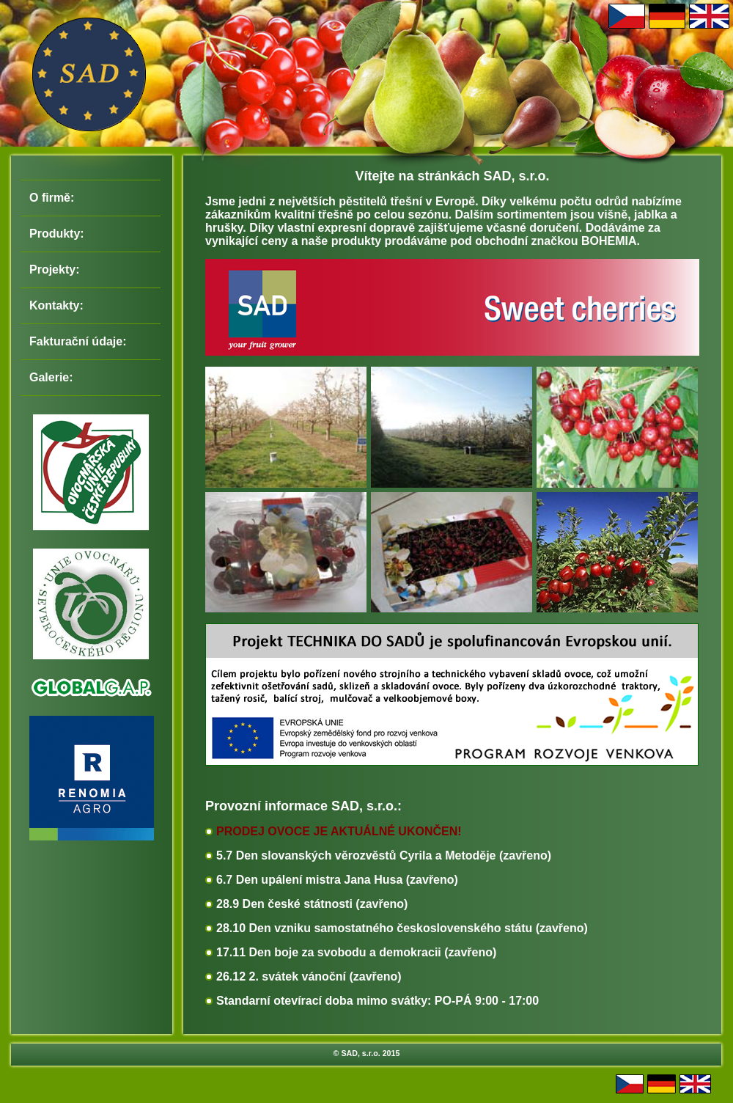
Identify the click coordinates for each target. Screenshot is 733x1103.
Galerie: (51, 377)
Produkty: (56, 233)
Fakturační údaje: (77, 341)
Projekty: (54, 269)
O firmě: (51, 197)
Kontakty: (56, 305)
